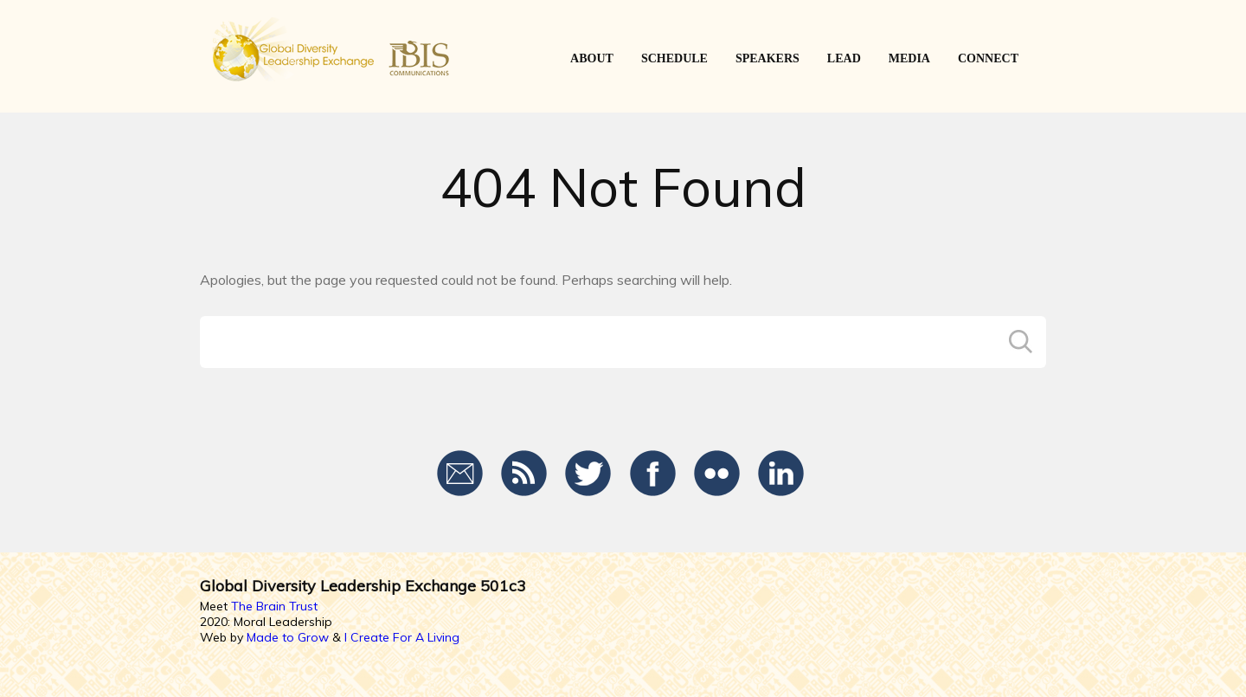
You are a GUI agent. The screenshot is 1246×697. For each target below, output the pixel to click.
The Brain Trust (274, 606)
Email (461, 473)
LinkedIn (781, 473)
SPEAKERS (767, 58)
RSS (525, 473)
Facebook (653, 473)
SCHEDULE (674, 58)
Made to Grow (288, 637)
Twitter (589, 473)
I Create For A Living (401, 637)
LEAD (844, 58)
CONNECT (988, 58)
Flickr (717, 473)
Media (909, 58)
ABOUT (591, 58)
